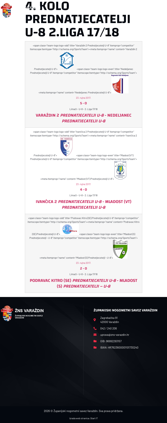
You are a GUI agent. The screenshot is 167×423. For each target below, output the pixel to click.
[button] (160, 10)
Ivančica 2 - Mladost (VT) (83, 204)
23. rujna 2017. (83, 97)
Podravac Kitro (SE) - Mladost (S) (83, 283)
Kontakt (139, 10)
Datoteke (122, 10)
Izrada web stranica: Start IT (83, 418)
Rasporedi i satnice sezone (96, 10)
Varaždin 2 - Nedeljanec (83, 118)
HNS (71, 10)
